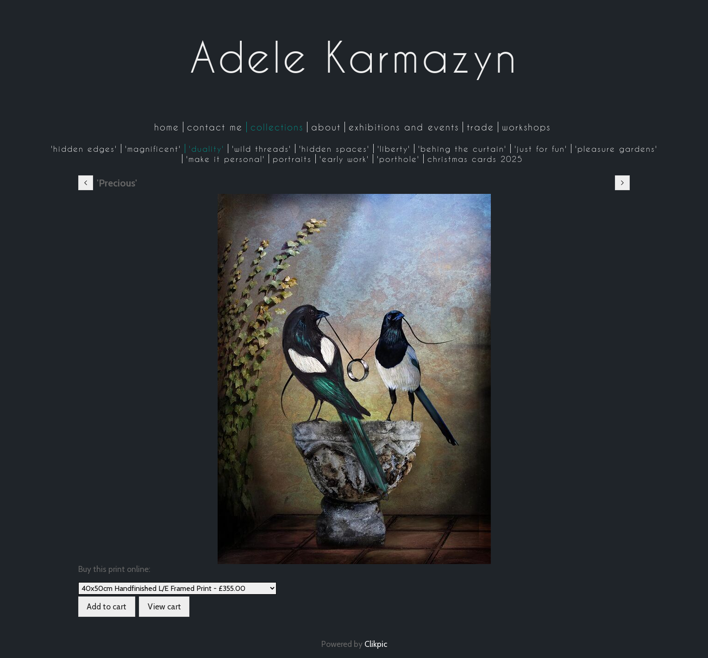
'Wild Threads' (261, 148)
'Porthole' (398, 158)
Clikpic (375, 644)
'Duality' (206, 148)
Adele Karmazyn (354, 57)
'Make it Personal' (225, 158)
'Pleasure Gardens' (616, 148)
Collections (277, 127)
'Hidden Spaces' (334, 148)
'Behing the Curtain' (462, 148)
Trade (480, 127)
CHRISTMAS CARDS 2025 (475, 158)
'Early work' (344, 158)
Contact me (215, 127)
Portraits (292, 158)
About (326, 127)
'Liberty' (393, 148)
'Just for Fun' (540, 148)
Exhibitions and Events (404, 127)
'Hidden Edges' (84, 148)
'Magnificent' (153, 148)
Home (166, 127)
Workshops (526, 127)
